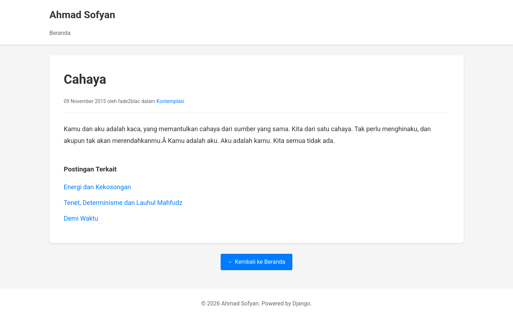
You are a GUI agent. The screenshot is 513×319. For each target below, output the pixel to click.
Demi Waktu (81, 218)
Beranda (60, 33)
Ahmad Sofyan (82, 15)
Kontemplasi (170, 101)
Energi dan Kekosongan (97, 187)
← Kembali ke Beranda (256, 261)
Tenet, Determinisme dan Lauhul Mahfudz (123, 202)
